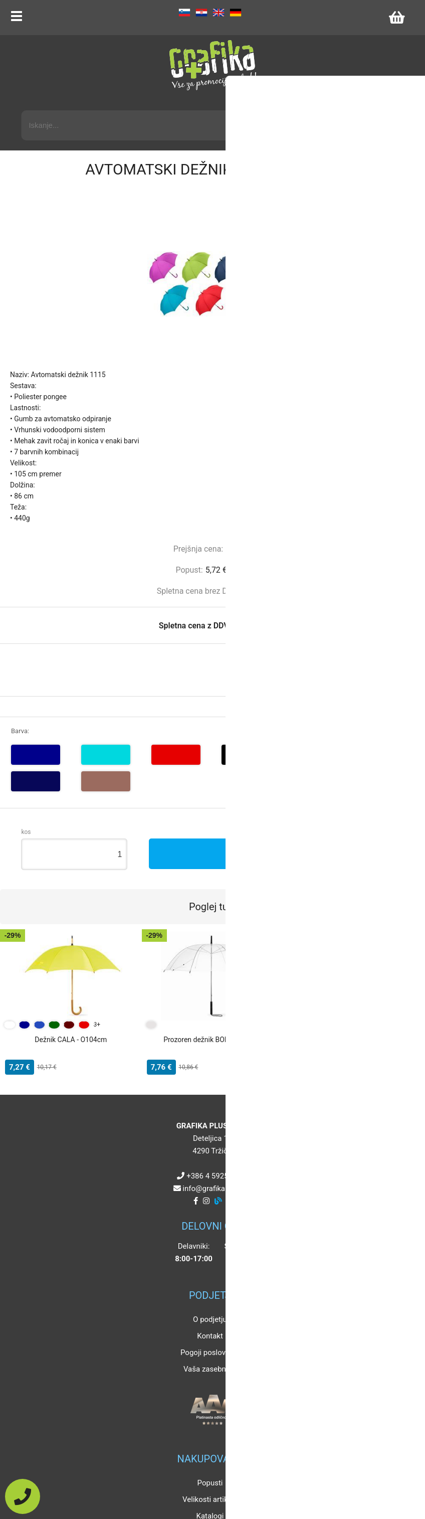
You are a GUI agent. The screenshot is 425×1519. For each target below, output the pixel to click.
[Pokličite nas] (22, 1496)
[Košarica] (396, 17)
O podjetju (210, 1319)
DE (236, 12)
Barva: (20, 731)
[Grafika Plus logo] (212, 65)
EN (218, 12)
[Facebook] (195, 1201)
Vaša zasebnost (210, 1369)
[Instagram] (206, 1201)
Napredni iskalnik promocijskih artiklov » (339, 101)
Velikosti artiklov (210, 1499)
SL (184, 12)
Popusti (210, 1482)
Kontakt (210, 1335)
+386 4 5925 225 (214, 1175)
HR (201, 12)
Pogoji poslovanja (210, 1352)
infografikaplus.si (214, 1188)
